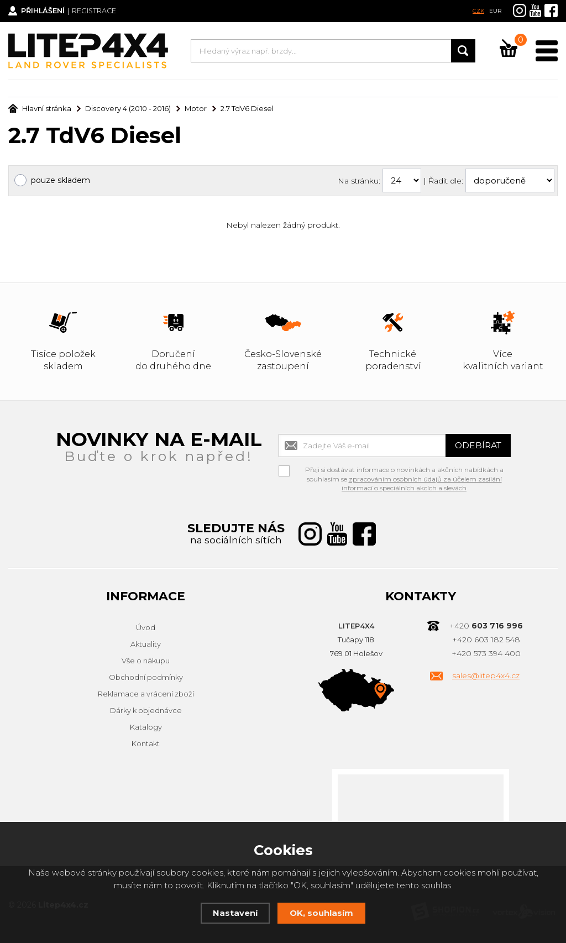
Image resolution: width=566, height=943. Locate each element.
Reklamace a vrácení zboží (146, 693)
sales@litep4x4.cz (486, 675)
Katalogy (146, 726)
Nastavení (235, 913)
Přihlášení (44, 11)
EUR (495, 10)
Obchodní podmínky (146, 677)
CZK (478, 10)
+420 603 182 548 (486, 640)
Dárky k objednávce (146, 710)
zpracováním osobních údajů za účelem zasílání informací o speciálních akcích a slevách (422, 484)
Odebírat (477, 445)
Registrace (96, 11)
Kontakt (146, 743)
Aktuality (145, 644)
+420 (486, 626)
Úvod (145, 627)
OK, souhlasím (321, 913)
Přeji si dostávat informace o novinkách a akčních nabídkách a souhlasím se (404, 470)
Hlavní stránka (39, 108)
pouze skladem (60, 180)
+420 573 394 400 (486, 653)
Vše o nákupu (146, 660)
